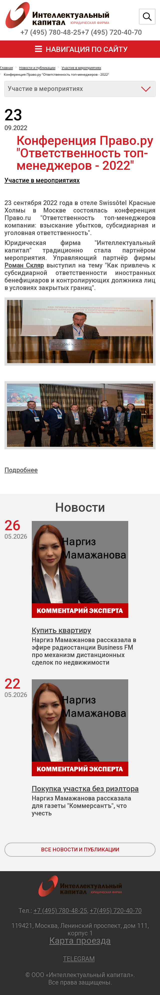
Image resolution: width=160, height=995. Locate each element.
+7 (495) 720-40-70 (111, 32)
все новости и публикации (80, 850)
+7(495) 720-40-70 (116, 910)
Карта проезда (80, 941)
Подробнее (21, 470)
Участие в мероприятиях (42, 180)
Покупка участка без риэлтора (85, 788)
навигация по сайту (87, 49)
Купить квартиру (61, 630)
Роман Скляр (24, 265)
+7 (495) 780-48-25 (50, 32)
